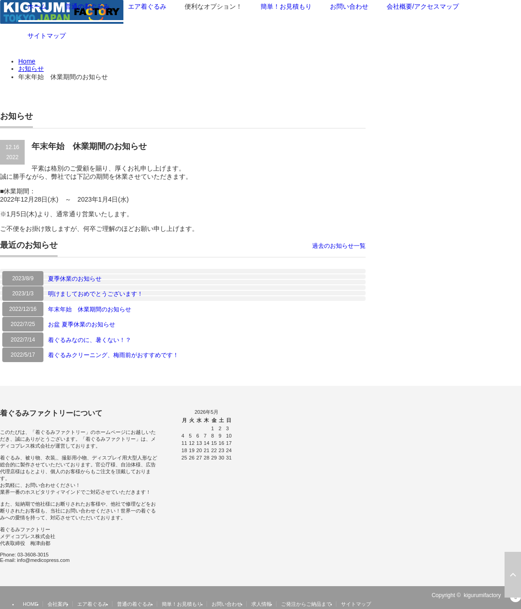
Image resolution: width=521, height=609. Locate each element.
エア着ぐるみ (92, 604)
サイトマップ (46, 35)
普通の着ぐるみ (134, 604)
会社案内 (58, 604)
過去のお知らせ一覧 (339, 245)
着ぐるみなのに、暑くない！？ (89, 340)
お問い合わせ (227, 604)
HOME (30, 604)
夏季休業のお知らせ (74, 278)
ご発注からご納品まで (306, 604)
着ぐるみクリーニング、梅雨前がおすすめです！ (113, 355)
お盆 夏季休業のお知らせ (81, 324)
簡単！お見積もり (182, 604)
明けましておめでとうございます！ (95, 293)
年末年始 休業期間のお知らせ (89, 309)
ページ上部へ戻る (513, 575)
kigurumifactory (482, 595)
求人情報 (261, 604)
